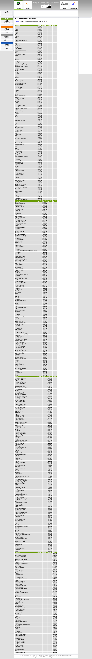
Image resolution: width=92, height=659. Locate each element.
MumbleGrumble (53, 655)
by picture (7, 21)
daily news (6, 40)
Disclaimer (64, 655)
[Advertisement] (46, 13)
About (22, 655)
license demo (6, 43)
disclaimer (6, 14)
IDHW (37, 655)
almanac (7, 28)
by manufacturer (7, 24)
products (7, 44)
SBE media (33, 655)
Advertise (26, 655)
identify (6, 19)
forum (7, 32)
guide (7, 20)
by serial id (6, 22)
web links (7, 37)
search (7, 12)
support (6, 27)
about (7, 11)
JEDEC (17, 21)
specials (7, 38)
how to (6, 30)
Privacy (69, 655)
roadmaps (6, 36)
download (7, 29)
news (7, 35)
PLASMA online (44, 655)
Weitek (59, 655)
